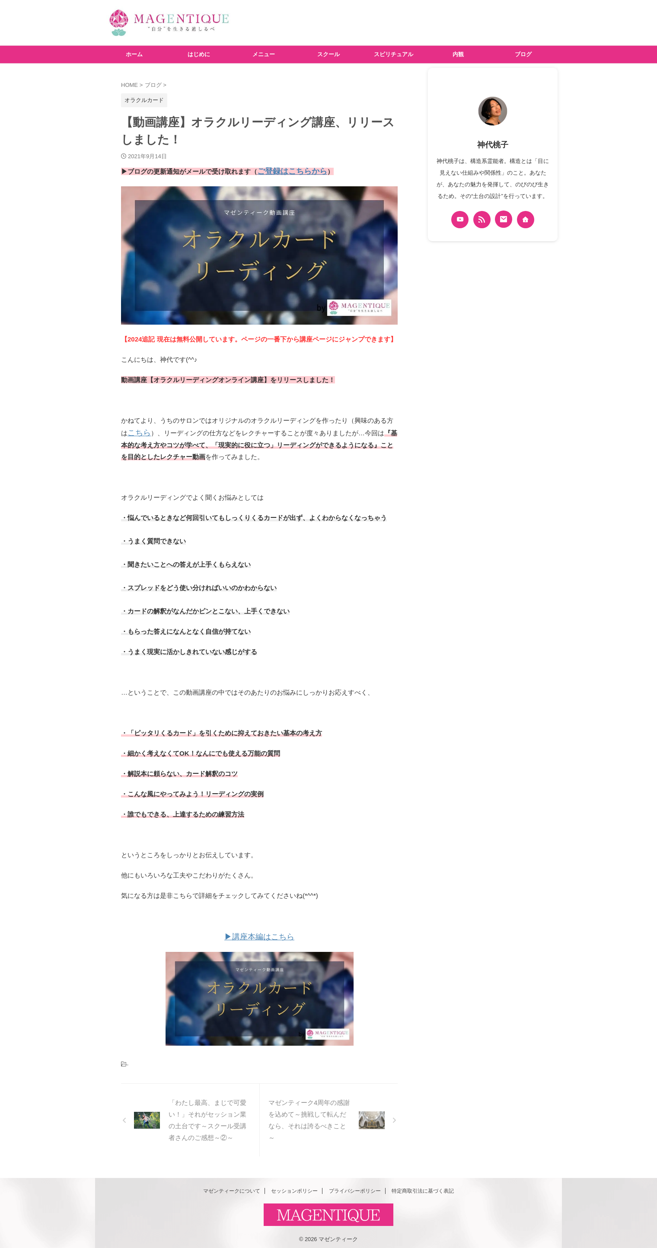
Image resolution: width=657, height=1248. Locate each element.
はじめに (199, 54)
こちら (137, 430)
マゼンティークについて (231, 1187)
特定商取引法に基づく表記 (423, 1187)
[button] (259, 254)
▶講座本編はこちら (259, 933)
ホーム (134, 54)
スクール (328, 54)
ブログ (523, 54)
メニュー (263, 54)
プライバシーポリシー (355, 1187)
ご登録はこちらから (286, 170)
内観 (458, 54)
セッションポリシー (294, 1187)
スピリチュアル (393, 54)
